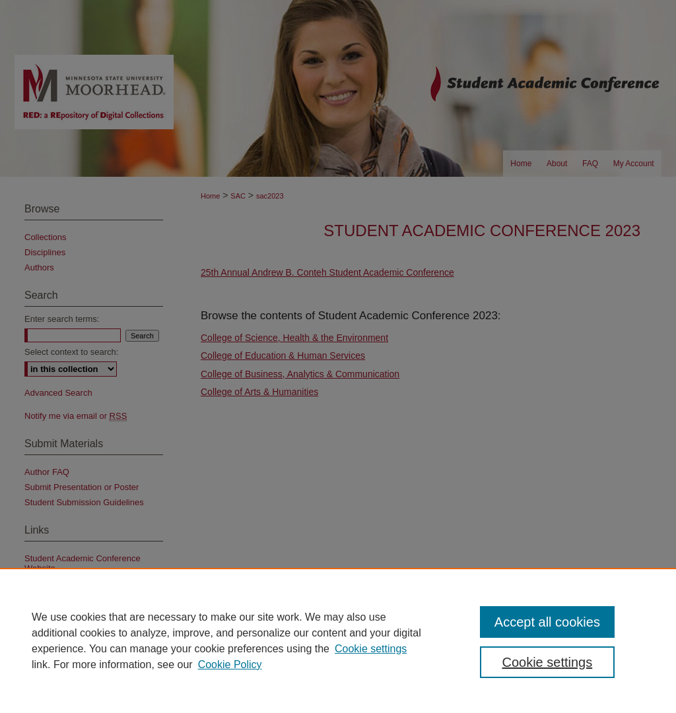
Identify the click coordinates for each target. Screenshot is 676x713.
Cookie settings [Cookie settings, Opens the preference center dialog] (547, 662)
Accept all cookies (547, 622)
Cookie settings (371, 648)
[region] (338, 640)
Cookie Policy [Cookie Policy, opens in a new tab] (230, 664)
